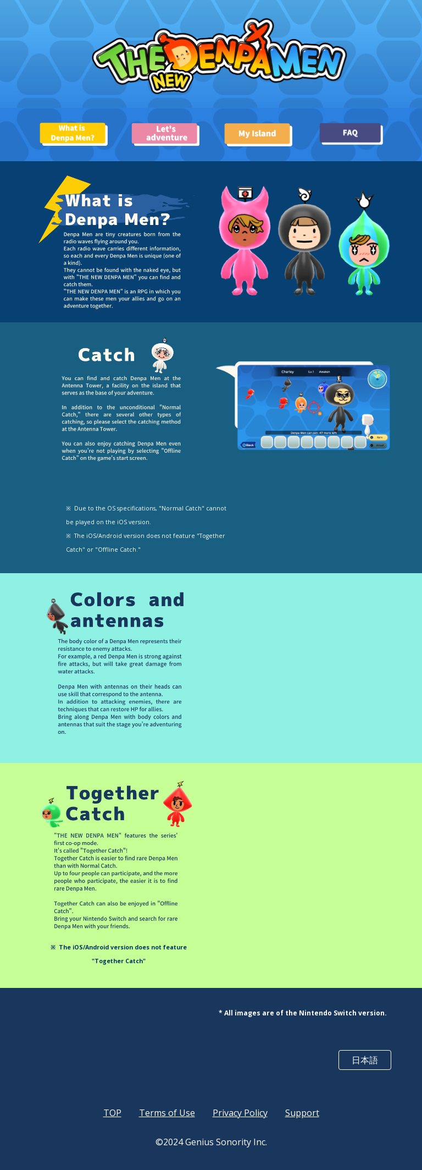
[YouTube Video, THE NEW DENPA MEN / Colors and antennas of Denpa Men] (303, 668)
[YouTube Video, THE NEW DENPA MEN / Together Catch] (303, 862)
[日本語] (364, 1060)
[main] (149, 528)
